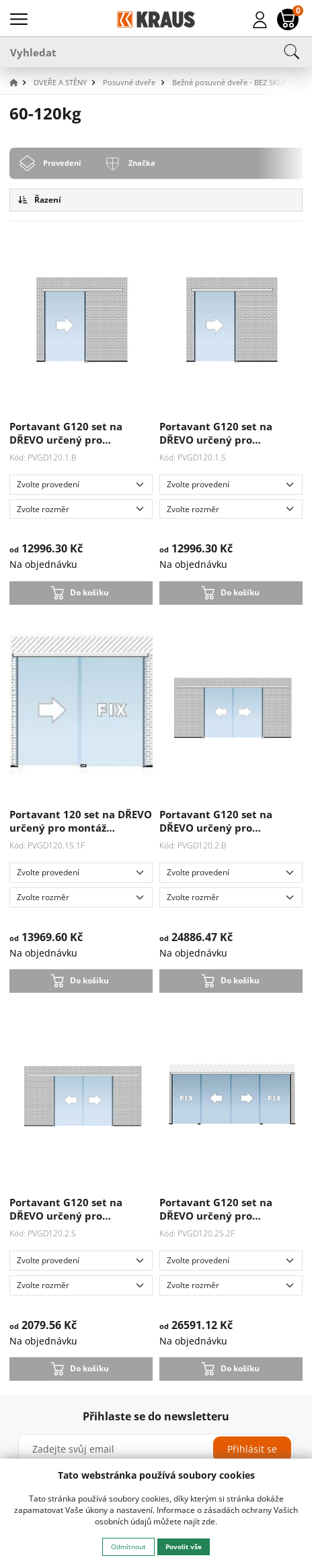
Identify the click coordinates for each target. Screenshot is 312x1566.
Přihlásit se (252, 1448)
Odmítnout (128, 1546)
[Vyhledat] (156, 51)
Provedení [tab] (62, 163)
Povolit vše (183, 1546)
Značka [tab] (141, 163)
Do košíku (89, 592)
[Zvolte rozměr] (81, 509)
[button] (20, 83)
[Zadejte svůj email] (156, 1449)
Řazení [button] (39, 199)
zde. (209, 1521)
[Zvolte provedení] (81, 485)
